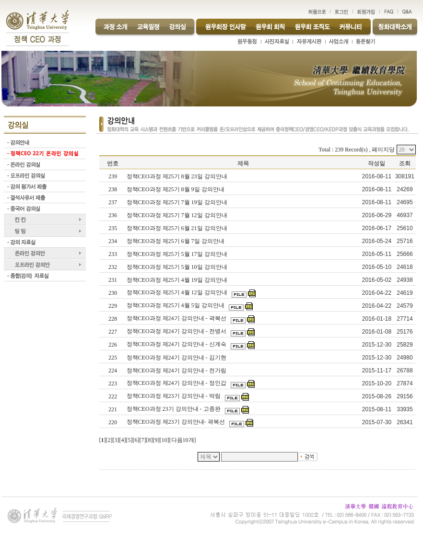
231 (112, 280)
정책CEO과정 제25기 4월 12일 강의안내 (178, 292)
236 (112, 215)
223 (112, 383)
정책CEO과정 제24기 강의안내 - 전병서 (177, 331)
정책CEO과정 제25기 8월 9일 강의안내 (176, 189)
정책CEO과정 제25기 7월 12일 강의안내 (178, 215)
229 (112, 305)
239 (112, 176)
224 (112, 370)
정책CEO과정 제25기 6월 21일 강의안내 (178, 228)
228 (112, 318)
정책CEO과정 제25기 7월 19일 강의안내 (178, 202)
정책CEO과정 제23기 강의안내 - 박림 (174, 396)
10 (164, 440)
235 (112, 228)
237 (112, 202)
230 (112, 293)
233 (112, 254)
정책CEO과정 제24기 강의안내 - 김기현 (177, 357)
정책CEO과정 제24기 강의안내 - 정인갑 (177, 383)
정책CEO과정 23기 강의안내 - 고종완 (174, 409)
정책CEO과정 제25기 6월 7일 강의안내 (176, 241)
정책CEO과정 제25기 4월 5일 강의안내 (176, 305)
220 (112, 422)
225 (112, 357)
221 (112, 409)
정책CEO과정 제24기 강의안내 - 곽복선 (177, 318)
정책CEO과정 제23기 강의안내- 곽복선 (176, 421)
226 (112, 344)
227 (112, 331)
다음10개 (182, 440)
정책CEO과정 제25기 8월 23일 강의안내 (178, 176)
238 (112, 189)
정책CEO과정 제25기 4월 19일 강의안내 (178, 280)
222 (112, 396)
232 (112, 267)
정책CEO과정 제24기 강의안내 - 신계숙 (177, 344)
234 (112, 241)
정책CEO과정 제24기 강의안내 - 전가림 (177, 370)
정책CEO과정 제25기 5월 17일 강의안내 (178, 254)
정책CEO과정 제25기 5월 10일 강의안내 (178, 267)
